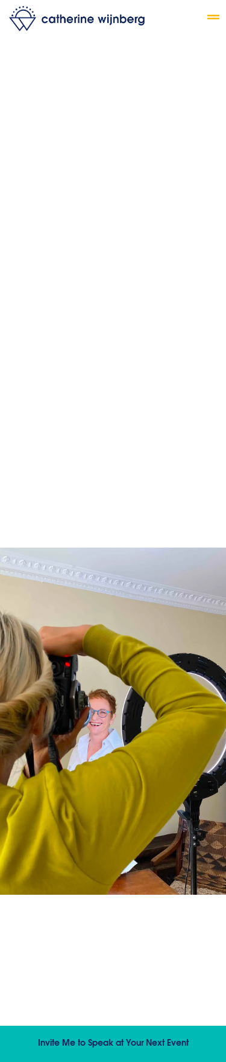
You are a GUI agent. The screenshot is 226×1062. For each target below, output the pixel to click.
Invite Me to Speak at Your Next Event (113, 1044)
